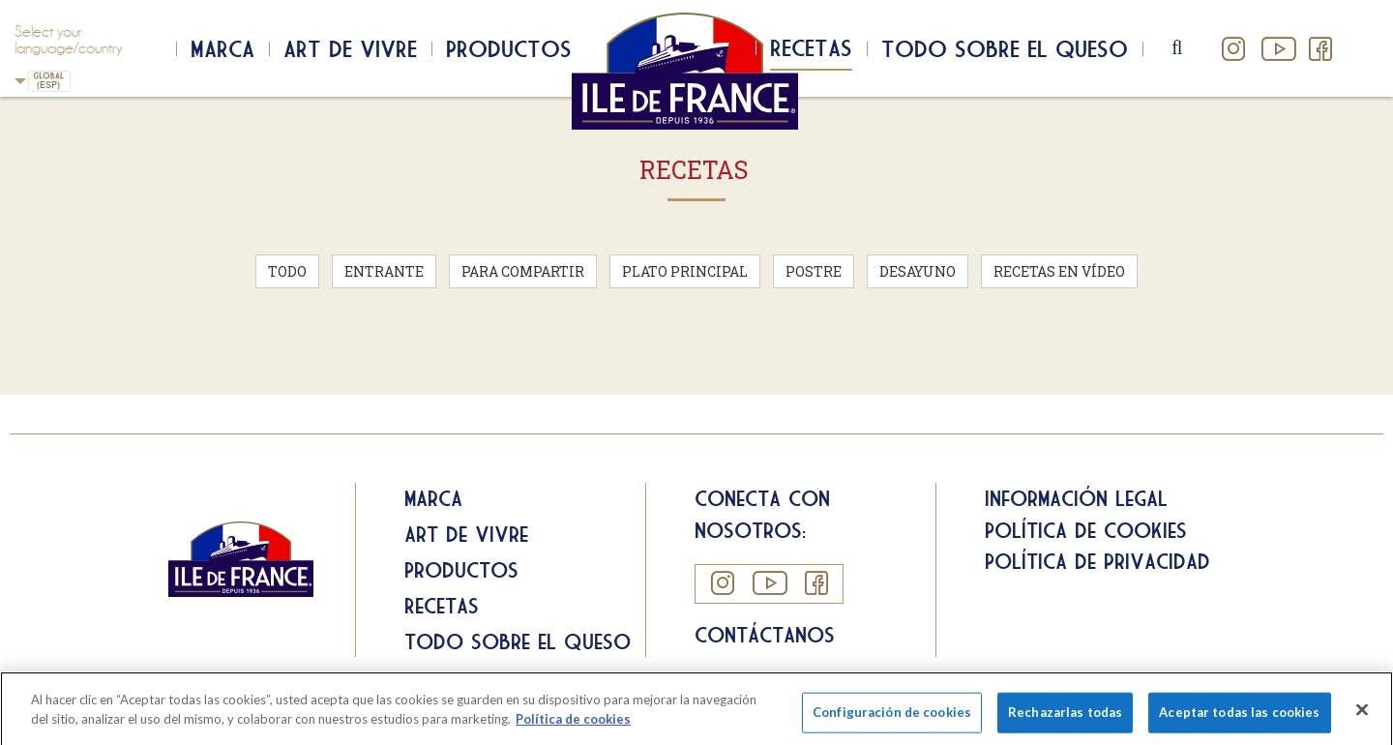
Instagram (1234, 49)
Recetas (811, 47)
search (1193, 48)
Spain (20, 81)
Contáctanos (765, 634)
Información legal (1076, 498)
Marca (222, 48)
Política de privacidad (1097, 561)
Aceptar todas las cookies (1239, 719)
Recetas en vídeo (1059, 271)
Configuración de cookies (892, 719)
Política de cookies (1086, 530)
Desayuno (917, 271)
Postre (813, 271)
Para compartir (522, 271)
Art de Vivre (350, 48)
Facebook (1320, 49)
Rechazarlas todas (1065, 719)
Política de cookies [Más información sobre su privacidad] (573, 724)
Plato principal (685, 271)
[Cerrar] (1362, 716)
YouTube (1277, 49)
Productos (509, 48)
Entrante (384, 271)
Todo (287, 271)
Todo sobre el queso (1004, 48)
